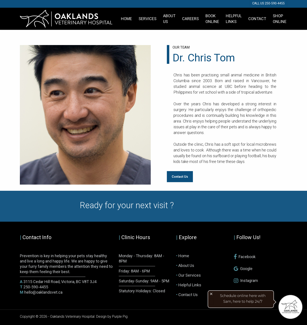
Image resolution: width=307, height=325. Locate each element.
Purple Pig (120, 316)
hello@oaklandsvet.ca (41, 292)
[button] (180, 176)
